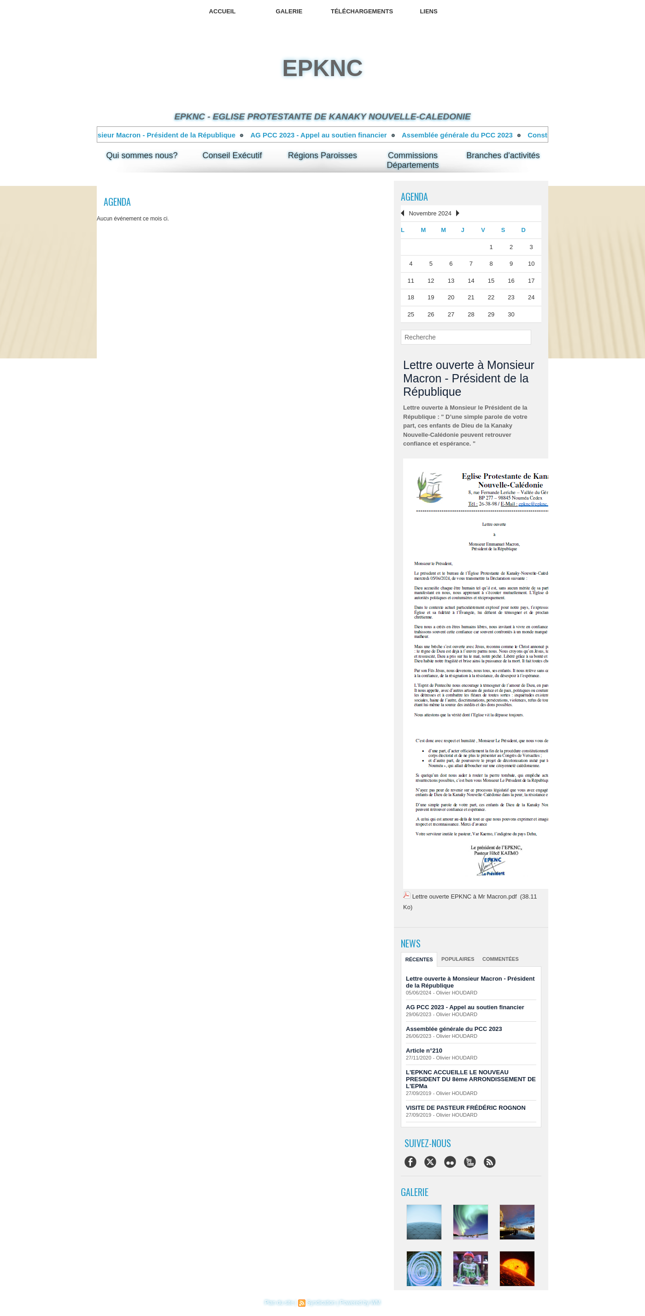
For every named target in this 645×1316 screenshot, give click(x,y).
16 (511, 280)
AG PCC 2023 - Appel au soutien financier (330, 135)
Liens (428, 11)
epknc (322, 68)
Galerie (289, 11)
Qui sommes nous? (141, 155)
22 (491, 297)
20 (451, 297)
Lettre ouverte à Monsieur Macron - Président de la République (144, 135)
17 (531, 280)
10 (531, 263)
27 (451, 314)
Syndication (321, 1302)
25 (411, 314)
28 (471, 314)
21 (471, 297)
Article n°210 (424, 1050)
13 (451, 280)
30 (511, 314)
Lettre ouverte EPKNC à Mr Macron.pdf (464, 896)
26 (431, 314)
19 (431, 297)
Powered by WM (360, 1302)
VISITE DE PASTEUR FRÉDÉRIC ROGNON (466, 1107)
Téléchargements (362, 11)
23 (511, 297)
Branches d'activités (503, 155)
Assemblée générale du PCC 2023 (469, 135)
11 (411, 280)
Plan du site (278, 1302)
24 (531, 297)
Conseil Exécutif (232, 155)
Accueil (222, 11)
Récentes (419, 959)
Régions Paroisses (322, 155)
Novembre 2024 (430, 213)
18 (411, 297)
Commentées (500, 959)
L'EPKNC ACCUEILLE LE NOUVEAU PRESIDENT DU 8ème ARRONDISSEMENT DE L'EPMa (471, 1079)
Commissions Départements (413, 160)
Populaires (458, 959)
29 (491, 314)
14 (471, 280)
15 (491, 280)
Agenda (414, 196)
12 (431, 280)
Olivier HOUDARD (456, 992)
